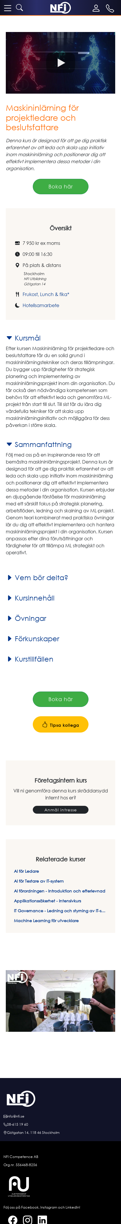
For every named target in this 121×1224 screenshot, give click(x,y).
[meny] (7, 8)
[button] (60, 63)
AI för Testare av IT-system (39, 881)
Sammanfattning (39, 444)
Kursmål (23, 338)
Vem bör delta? (37, 577)
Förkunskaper (32, 639)
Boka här (60, 186)
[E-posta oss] (60, 1116)
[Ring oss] (60, 1124)
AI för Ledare (26, 871)
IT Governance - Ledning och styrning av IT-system (60, 910)
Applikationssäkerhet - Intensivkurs (47, 900)
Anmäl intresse (60, 809)
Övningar (26, 618)
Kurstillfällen (29, 659)
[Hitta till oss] (60, 1133)
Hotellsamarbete (41, 305)
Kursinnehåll (30, 598)
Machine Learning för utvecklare (46, 920)
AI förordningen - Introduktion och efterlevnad (59, 890)
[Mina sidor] (97, 8)
